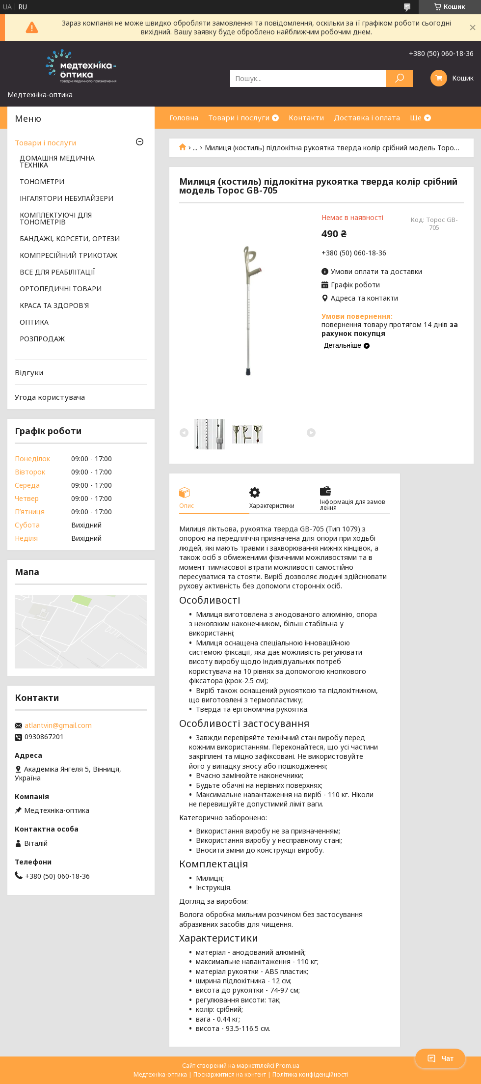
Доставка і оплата (367, 117)
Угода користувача (50, 397)
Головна (183, 117)
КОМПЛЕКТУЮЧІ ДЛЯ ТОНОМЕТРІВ (56, 219)
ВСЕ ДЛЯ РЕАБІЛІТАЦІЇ (57, 273)
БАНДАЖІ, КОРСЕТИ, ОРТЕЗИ (70, 239)
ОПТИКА (34, 323)
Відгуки (29, 372)
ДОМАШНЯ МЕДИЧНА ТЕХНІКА (57, 162)
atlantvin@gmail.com (58, 725)
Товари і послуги (238, 117)
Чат (440, 1058)
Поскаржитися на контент (229, 1074)
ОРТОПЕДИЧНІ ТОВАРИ (61, 289)
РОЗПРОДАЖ (42, 339)
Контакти (306, 117)
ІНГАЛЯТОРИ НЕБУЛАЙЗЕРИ (66, 199)
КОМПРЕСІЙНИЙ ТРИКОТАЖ (68, 256)
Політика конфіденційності (310, 1074)
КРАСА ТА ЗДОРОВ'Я (54, 306)
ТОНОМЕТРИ (42, 182)
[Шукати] (399, 78)
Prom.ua (287, 1065)
